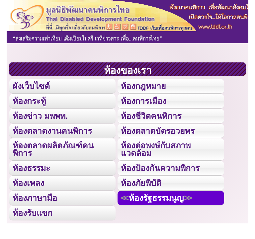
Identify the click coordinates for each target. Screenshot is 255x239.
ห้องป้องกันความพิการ (160, 168)
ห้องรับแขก (32, 212)
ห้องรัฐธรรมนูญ (156, 197)
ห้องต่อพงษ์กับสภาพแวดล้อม (156, 149)
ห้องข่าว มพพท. (40, 115)
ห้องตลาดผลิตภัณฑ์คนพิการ (53, 149)
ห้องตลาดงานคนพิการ (52, 130)
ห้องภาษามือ (35, 197)
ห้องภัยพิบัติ (141, 183)
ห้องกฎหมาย (143, 86)
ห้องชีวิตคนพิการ (151, 115)
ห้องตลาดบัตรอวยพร (158, 130)
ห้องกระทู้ (29, 101)
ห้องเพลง (28, 183)
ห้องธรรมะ (31, 168)
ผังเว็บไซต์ (31, 86)
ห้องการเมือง (143, 101)
